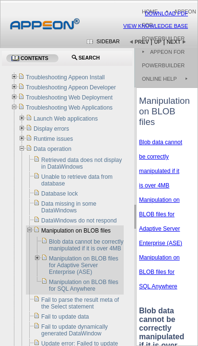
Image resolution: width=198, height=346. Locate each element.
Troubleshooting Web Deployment (69, 97)
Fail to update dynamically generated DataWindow (74, 330)
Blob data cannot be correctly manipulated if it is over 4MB (86, 245)
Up (158, 42)
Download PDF (166, 13)
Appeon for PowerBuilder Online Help (163, 65)
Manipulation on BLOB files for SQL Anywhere (159, 272)
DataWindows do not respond (78, 220)
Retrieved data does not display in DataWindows (81, 163)
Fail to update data (65, 316)
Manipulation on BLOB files (76, 230)
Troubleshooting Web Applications (69, 107)
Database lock (59, 193)
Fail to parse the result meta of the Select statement (80, 303)
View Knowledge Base (155, 26)
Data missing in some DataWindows (68, 207)
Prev (142, 42)
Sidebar (107, 41)
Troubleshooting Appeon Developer (71, 87)
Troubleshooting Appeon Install (65, 77)
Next (174, 42)
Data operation (52, 149)
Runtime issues (53, 139)
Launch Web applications (66, 118)
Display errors (51, 128)
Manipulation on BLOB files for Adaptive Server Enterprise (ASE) (83, 265)
